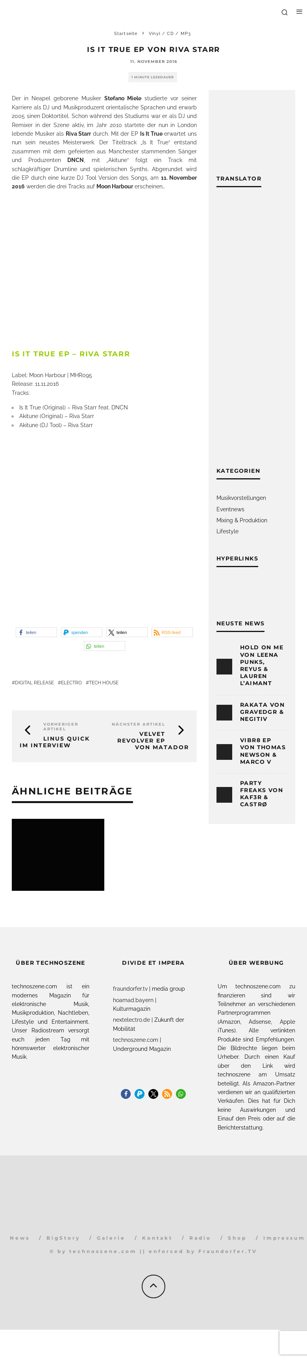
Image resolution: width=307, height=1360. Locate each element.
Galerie (111, 1238)
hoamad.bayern (133, 1000)
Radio (200, 1238)
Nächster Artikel (138, 724)
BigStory (63, 1238)
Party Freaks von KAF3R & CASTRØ (261, 794)
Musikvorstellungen (241, 498)
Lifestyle (227, 531)
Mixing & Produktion (241, 520)
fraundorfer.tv (130, 989)
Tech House (103, 683)
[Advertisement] (251, 333)
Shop (237, 1238)
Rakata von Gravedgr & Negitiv (262, 711)
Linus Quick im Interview (55, 742)
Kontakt (157, 1238)
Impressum (284, 1238)
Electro (71, 683)
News (20, 1238)
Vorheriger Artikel (60, 727)
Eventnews (230, 509)
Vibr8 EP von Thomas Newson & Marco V (263, 751)
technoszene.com (135, 1040)
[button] (36, 632)
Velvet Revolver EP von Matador (153, 740)
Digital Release (34, 683)
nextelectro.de (131, 1020)
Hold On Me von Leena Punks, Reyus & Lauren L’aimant (261, 665)
